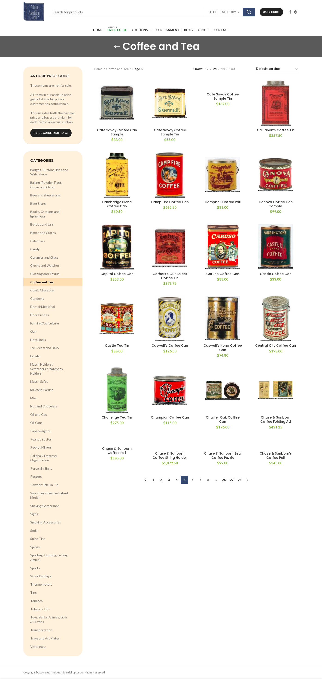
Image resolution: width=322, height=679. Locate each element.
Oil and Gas (38, 414)
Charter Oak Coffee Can (223, 419)
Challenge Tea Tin (117, 417)
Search (249, 12)
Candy (34, 249)
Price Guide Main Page (50, 133)
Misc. (34, 398)
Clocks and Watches (45, 265)
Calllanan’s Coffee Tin (275, 130)
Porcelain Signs (41, 468)
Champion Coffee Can (170, 417)
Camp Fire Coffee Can (170, 202)
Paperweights (40, 431)
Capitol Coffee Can (117, 274)
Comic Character (42, 290)
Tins (33, 592)
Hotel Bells (38, 340)
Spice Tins (37, 539)
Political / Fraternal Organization (43, 458)
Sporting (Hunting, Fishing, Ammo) (49, 557)
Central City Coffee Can (275, 345)
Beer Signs (38, 203)
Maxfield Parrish (41, 390)
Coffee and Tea (42, 282)
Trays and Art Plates (45, 638)
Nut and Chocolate (44, 406)
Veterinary (38, 646)
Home (98, 69)
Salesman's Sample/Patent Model (49, 495)
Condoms (37, 298)
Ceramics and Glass (44, 257)
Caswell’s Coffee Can (170, 345)
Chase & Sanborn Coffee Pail (117, 451)
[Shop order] (277, 69)
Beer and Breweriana (45, 195)
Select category (222, 12)
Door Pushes (39, 315)
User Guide (271, 12)
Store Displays (40, 576)
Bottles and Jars (42, 224)
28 (239, 480)
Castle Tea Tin (117, 345)
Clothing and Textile (45, 274)
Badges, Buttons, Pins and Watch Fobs (49, 172)
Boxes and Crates (43, 233)
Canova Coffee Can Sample (276, 204)
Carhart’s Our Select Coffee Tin (170, 276)
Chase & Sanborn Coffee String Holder (169, 455)
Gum (33, 331)
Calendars (37, 241)
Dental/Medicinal (42, 307)
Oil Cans (36, 423)
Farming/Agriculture (44, 323)
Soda (33, 530)
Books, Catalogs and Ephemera (45, 214)
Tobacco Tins (40, 609)
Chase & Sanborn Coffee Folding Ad (275, 419)
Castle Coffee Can (276, 274)
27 (232, 480)
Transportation (41, 630)
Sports (35, 568)
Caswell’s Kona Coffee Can (223, 347)
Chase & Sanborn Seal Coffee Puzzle (223, 455)
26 (224, 480)
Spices (35, 547)
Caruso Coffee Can (222, 274)
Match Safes (39, 381)
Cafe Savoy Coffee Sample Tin (170, 132)
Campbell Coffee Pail (223, 202)
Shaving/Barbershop (45, 506)
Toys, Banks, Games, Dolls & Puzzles (49, 619)
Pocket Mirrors (41, 447)
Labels (34, 356)
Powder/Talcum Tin (44, 485)
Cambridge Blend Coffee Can (117, 204)
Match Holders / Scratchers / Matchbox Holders (46, 368)
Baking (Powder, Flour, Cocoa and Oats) (46, 184)
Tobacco (36, 601)
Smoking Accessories (45, 522)
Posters (36, 476)
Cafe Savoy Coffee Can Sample (117, 132)
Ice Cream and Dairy (44, 348)
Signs (34, 514)
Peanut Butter (40, 439)
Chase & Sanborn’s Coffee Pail (276, 455)
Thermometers (41, 584)
